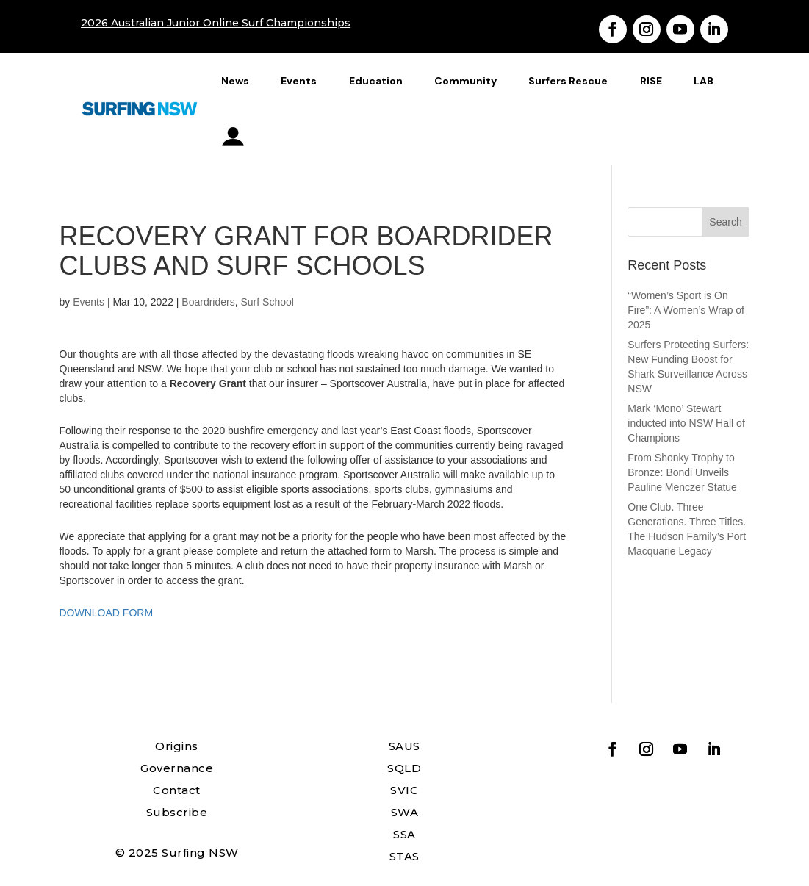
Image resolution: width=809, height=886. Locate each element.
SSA (404, 834)
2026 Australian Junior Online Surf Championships (215, 22)
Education (376, 80)
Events (299, 80)
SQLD (404, 768)
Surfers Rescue (568, 80)
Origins (176, 746)
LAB (703, 80)
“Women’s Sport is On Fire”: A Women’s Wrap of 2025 (686, 310)
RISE (651, 80)
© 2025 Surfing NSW (177, 853)
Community (465, 80)
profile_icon (233, 137)
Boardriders (207, 302)
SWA (405, 812)
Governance (176, 768)
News (235, 80)
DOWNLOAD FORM (107, 613)
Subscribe (177, 812)
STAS (404, 856)
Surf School (267, 302)
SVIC (404, 790)
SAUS (404, 746)
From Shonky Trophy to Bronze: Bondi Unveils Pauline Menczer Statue (682, 472)
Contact (177, 790)
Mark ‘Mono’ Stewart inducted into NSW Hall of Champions (686, 423)
